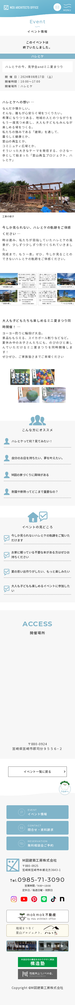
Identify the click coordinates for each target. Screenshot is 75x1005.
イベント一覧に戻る (37, 771)
